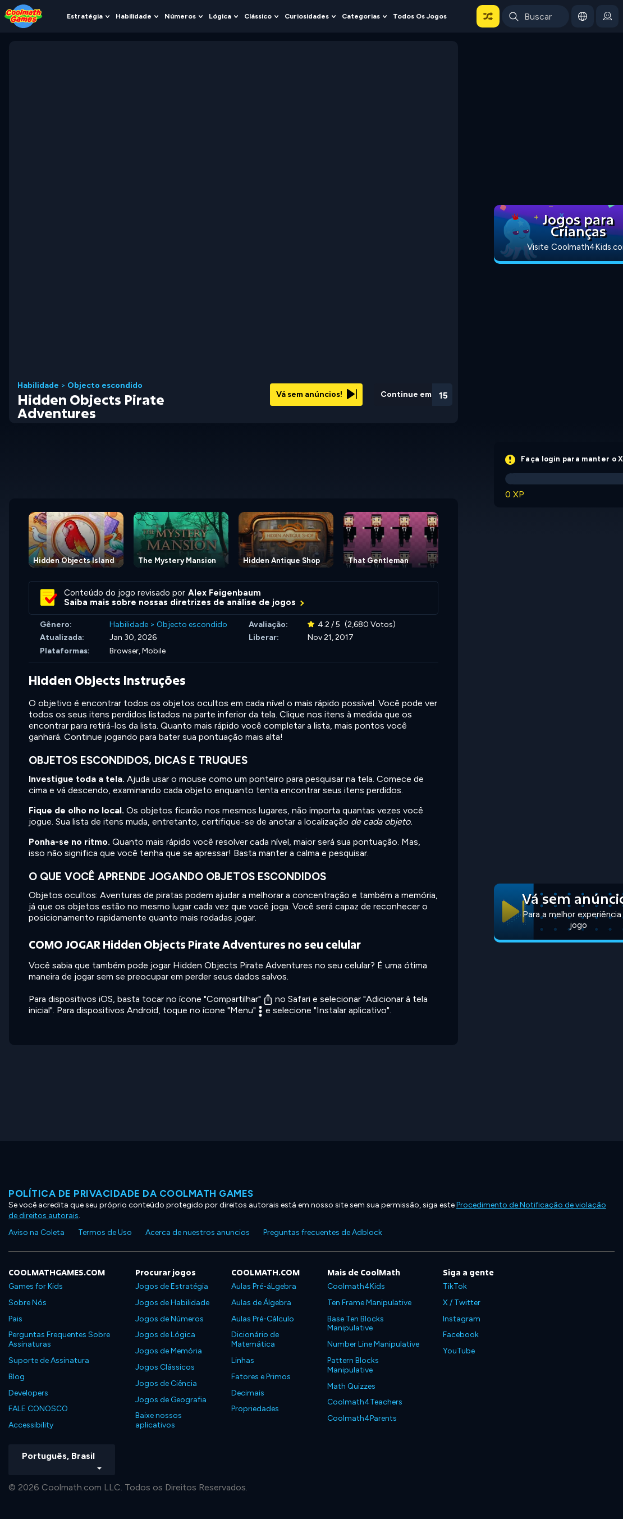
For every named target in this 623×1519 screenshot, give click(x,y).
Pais (15, 1319)
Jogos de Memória (168, 1351)
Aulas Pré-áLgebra (263, 1286)
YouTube (459, 1351)
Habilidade (134, 16)
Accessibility (30, 1425)
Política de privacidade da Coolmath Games (131, 1193)
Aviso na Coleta (36, 1232)
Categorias (361, 16)
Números (180, 16)
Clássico (258, 16)
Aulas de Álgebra (261, 1302)
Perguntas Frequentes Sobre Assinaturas (59, 1339)
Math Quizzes (351, 1386)
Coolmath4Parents (362, 1418)
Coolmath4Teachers (364, 1402)
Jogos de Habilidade (172, 1302)
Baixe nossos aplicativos (158, 1420)
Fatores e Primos (261, 1376)
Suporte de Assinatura (48, 1360)
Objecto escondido (105, 385)
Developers (28, 1393)
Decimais (247, 1393)
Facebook (461, 1334)
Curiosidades (307, 16)
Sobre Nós (27, 1302)
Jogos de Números (169, 1319)
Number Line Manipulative (373, 1344)
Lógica (220, 16)
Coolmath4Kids (356, 1286)
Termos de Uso (105, 1232)
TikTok (455, 1286)
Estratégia (85, 16)
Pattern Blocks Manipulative (353, 1365)
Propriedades (255, 1408)
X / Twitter (461, 1302)
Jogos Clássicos (165, 1367)
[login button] (607, 16)
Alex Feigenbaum (224, 593)
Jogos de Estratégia (171, 1286)
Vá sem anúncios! (316, 394)
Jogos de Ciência (166, 1383)
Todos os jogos (420, 16)
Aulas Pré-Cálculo (262, 1319)
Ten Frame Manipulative (369, 1302)
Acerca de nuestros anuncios (197, 1232)
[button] (488, 16)
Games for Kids (35, 1286)
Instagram (461, 1319)
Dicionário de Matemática (255, 1339)
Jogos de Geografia (171, 1399)
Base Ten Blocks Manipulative (355, 1323)
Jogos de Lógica (165, 1334)
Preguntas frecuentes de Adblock (322, 1232)
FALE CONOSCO (38, 1408)
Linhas (242, 1360)
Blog (16, 1376)
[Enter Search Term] (535, 16)
